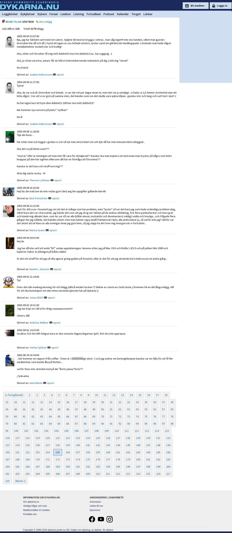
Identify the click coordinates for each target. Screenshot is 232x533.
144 (118, 445)
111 (127, 431)
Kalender (123, 14)
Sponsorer (95, 510)
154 (48, 452)
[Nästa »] (20, 481)
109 (107, 431)
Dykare (42, 14)
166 (168, 452)
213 (128, 473)
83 (41, 423)
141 (88, 445)
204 (38, 473)
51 (111, 409)
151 (17, 452)
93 (128, 423)
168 (17, 459)
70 (102, 416)
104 (56, 431)
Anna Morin (36, 383)
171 (48, 459)
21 (24, 402)
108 (97, 431)
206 (58, 473)
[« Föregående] (14, 395)
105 (66, 431)
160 (108, 452)
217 (168, 473)
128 (128, 438)
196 (128, 466)
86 (67, 423)
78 (172, 416)
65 (59, 416)
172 (58, 459)
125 (98, 438)
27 (76, 402)
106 (76, 431)
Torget (136, 14)
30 (102, 402)
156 (68, 452)
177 (108, 459)
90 (102, 423)
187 (38, 466)
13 (122, 395)
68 (85, 416)
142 (98, 445)
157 (78, 452)
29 (93, 402)
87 (76, 423)
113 (147, 431)
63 (41, 416)
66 (67, 416)
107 (86, 431)
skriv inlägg (45, 21)
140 (78, 445)
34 (137, 402)
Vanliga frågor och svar (35, 506)
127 (118, 438)
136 (38, 445)
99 (6, 431)
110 (117, 431)
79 (6, 423)
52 (120, 409)
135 (28, 445)
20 (15, 402)
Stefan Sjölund (38, 347)
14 (131, 395)
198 (148, 466)
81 (24, 423)
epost (60, 74)
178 (118, 459)
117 (17, 438)
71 (111, 416)
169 (28, 459)
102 (36, 431)
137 (48, 445)
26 (67, 402)
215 (148, 473)
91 (111, 423)
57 (163, 409)
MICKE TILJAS (14, 21)
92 (120, 423)
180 (138, 459)
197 (138, 466)
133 (7, 445)
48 (85, 409)
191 (78, 466)
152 (28, 452)
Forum (53, 14)
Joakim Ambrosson (41, 74)
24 (50, 402)
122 (68, 438)
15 (140, 395)
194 (108, 466)
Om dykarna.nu (31, 501)
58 (172, 409)
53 (128, 409)
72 (120, 416)
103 (46, 431)
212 (118, 473)
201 (7, 473)
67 (76, 416)
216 (158, 473)
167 (7, 459)
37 (163, 402)
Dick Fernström (38, 198)
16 (148, 395)
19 (6, 402)
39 (6, 409)
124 (88, 438)
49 (93, 409)
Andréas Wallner (39, 322)
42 (33, 409)
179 (128, 459)
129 (138, 438)
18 (166, 395)
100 (16, 431)
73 (128, 416)
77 (163, 416)
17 (157, 395)
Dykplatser (27, 14)
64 (50, 416)
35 (146, 402)
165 (158, 452)
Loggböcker (10, 14)
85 (59, 423)
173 (68, 459)
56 (154, 409)
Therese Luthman (39, 180)
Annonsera (95, 501)
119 (38, 438)
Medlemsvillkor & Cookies (36, 510)
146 (138, 445)
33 (128, 402)
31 (111, 402)
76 (154, 416)
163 (138, 452)
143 (108, 445)
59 (6, 416)
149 (168, 445)
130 (148, 438)
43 (41, 409)
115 (167, 431)
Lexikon (66, 14)
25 (59, 402)
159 (98, 452)
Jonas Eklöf (36, 297)
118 (28, 438)
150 (7, 452)
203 (28, 473)
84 (50, 423)
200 (168, 466)
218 (7, 481)
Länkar (148, 14)
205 (48, 473)
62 (33, 416)
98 (172, 423)
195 (118, 466)
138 (58, 445)
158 (88, 452)
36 (154, 402)
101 (26, 431)
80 (15, 423)
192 (88, 466)
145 (128, 445)
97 (163, 423)
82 (33, 423)
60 (15, 416)
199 (158, 466)
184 (7, 466)
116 (7, 438)
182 (158, 459)
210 (98, 473)
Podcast (108, 14)
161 (118, 452)
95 (146, 423)
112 (137, 431)
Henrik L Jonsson (39, 269)
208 (78, 473)
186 (28, 466)
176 (98, 459)
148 (158, 445)
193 (98, 466)
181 (148, 459)
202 (17, 473)
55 (146, 409)
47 (76, 409)
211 (108, 473)
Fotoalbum (94, 14)
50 (102, 409)
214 (138, 473)
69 (93, 416)
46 (67, 409)
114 (157, 431)
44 (50, 409)
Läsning (78, 14)
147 (148, 445)
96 (154, 423)
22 (33, 402)
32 (120, 402)
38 (172, 402)
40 (15, 409)
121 (58, 438)
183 (168, 459)
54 (137, 409)
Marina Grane (37, 230)
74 (137, 416)
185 (17, 466)
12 (114, 395)
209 (88, 473)
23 (41, 402)
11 (105, 395)
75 (146, 416)
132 (168, 438)
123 (78, 438)
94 (137, 423)
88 (85, 423)
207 (68, 473)
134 (17, 445)
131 (158, 438)
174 (78, 459)
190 (68, 466)
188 (48, 466)
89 (93, 423)
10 (96, 395)
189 (58, 466)
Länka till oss (96, 506)
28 (85, 402)
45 (59, 409)
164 (148, 452)
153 (38, 452)
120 (48, 438)
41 (24, 409)
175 (88, 459)
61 (24, 416)
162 (128, 452)
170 (38, 459)
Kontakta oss (30, 514)
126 (108, 438)
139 (68, 445)
